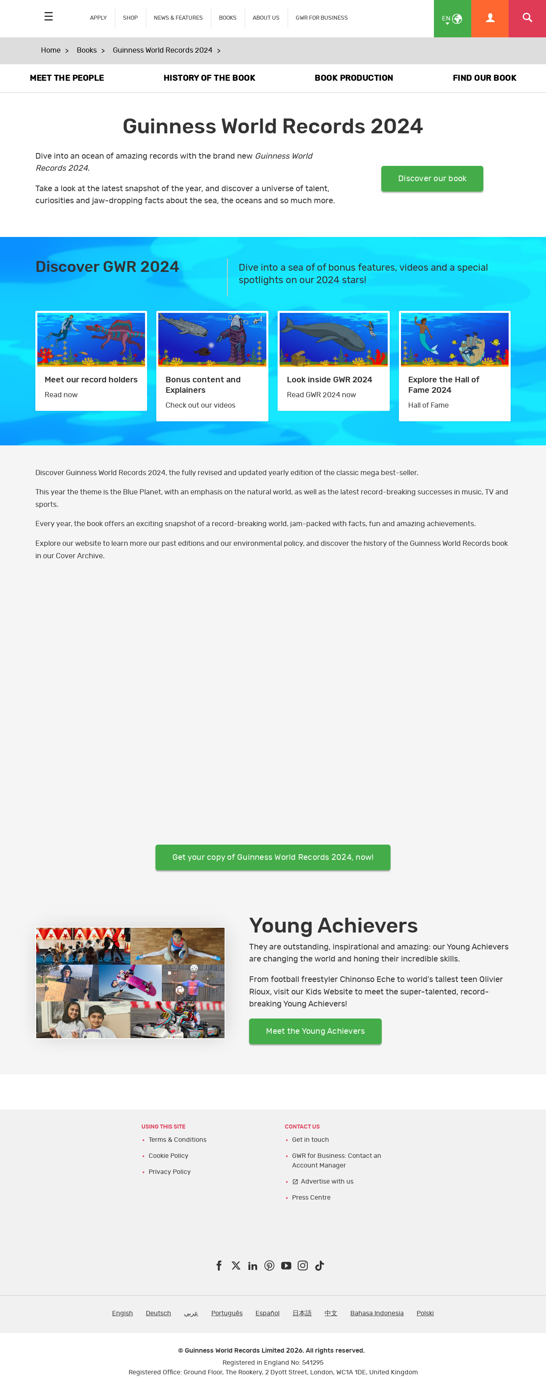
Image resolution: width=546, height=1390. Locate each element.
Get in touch (310, 1140)
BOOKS (228, 18)
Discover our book (432, 179)
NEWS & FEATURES (178, 18)
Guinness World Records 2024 (163, 50)
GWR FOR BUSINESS (322, 18)
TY (273, 703)
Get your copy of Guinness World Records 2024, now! (273, 857)
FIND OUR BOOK (485, 78)
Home (51, 50)
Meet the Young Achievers (315, 1031)
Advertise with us (327, 1181)
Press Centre (311, 1197)
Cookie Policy (168, 1156)
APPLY (98, 18)
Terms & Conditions (178, 1140)
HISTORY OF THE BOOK (210, 78)
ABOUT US (266, 18)
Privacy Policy (170, 1172)
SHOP (130, 18)
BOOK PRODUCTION (354, 78)
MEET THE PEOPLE (67, 78)
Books (87, 50)
